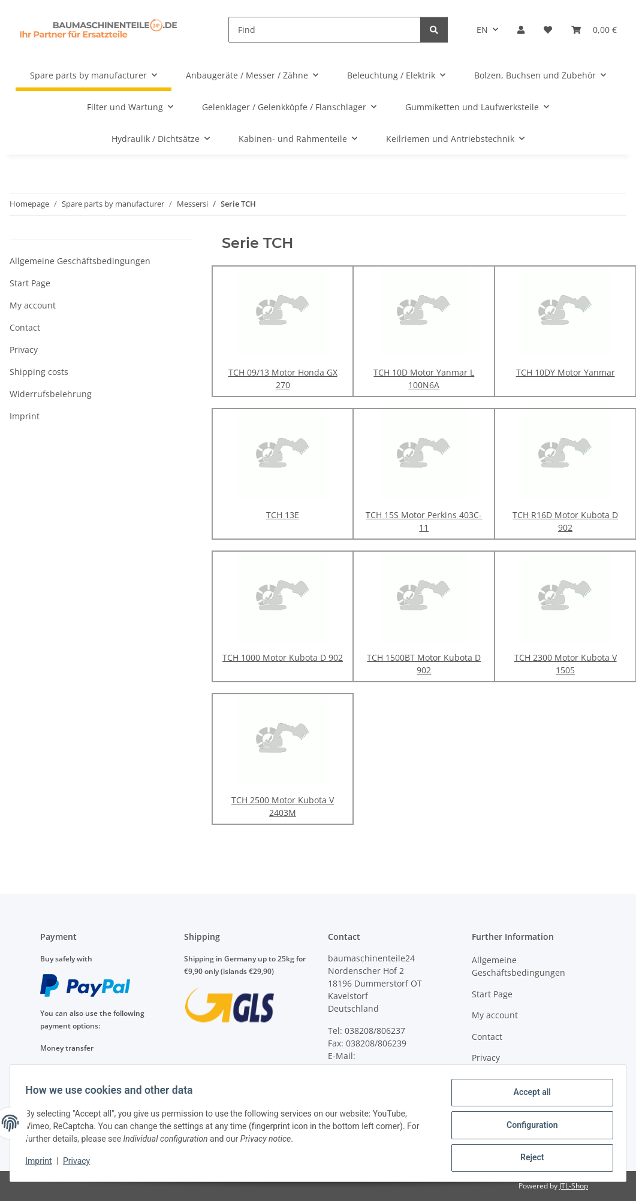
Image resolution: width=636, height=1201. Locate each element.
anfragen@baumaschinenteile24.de (400, 1068)
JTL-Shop (573, 1186)
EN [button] (482, 29)
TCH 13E (282, 515)
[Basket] (594, 29)
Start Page (30, 283)
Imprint (42, 1164)
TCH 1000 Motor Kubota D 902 (282, 657)
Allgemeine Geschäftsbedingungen (80, 261)
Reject (528, 1158)
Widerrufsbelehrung (51, 394)
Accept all (528, 1096)
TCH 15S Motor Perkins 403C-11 (424, 521)
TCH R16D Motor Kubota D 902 (565, 521)
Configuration (527, 1127)
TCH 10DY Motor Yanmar (565, 372)
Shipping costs (39, 371)
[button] (521, 29)
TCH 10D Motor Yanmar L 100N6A (423, 379)
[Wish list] (548, 29)
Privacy (80, 1164)
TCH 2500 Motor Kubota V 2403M (282, 806)
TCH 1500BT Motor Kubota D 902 (424, 664)
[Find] (324, 30)
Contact (25, 327)
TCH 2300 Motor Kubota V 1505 (565, 664)
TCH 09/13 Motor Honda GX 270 (282, 379)
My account (33, 305)
